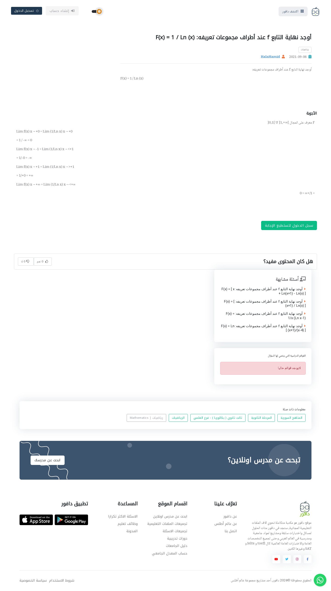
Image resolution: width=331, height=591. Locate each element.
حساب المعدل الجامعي (169, 553)
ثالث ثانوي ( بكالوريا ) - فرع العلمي (218, 418)
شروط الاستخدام (61, 580)
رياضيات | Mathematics (146, 418)
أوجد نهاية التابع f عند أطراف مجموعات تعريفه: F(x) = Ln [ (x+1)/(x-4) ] (263, 328)
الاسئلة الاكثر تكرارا (123, 516)
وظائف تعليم (128, 524)
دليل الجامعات (176, 546)
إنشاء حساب (62, 11)
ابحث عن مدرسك (47, 460)
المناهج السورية (291, 418)
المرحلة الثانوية (261, 418)
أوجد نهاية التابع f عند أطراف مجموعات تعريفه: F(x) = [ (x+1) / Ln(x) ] (264, 303)
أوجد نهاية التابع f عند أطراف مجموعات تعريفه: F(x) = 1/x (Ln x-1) (265, 316)
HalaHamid (270, 57)
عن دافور (230, 516)
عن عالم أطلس (225, 524)
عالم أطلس (237, 581)
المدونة (132, 531)
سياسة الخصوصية (33, 580)
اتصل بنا (231, 531)
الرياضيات (178, 418)
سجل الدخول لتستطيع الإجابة (289, 225)
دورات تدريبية (177, 538)
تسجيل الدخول (26, 11)
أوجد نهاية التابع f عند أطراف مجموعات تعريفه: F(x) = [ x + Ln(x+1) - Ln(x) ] (263, 291)
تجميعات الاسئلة (175, 531)
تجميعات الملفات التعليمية (167, 524)
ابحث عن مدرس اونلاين (170, 516)
